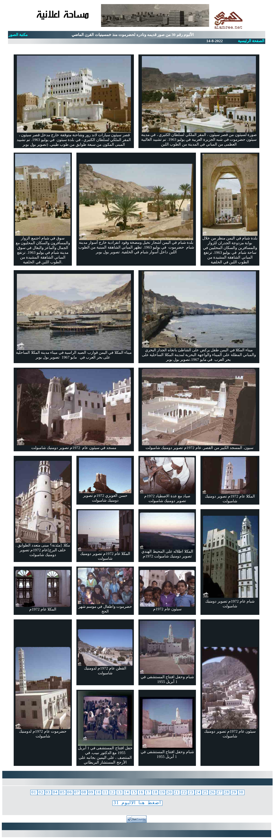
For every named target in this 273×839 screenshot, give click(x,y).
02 (41, 792)
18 (155, 792)
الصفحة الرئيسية (251, 41)
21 (176, 792)
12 (112, 792)
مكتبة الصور (18, 35)
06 (69, 792)
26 (212, 792)
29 (233, 792)
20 (169, 792)
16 (140, 792)
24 (198, 792)
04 (55, 792)
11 (105, 792)
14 (126, 792)
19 (162, 792)
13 (119, 792)
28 (226, 792)
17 (148, 792)
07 (76, 792)
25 (205, 792)
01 (33, 792)
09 (91, 792)
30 (241, 792)
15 (133, 792)
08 (83, 792)
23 (190, 792)
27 (219, 792)
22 (183, 792)
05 (62, 792)
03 (48, 792)
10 (98, 792)
